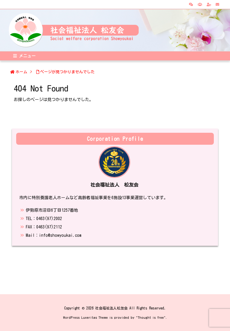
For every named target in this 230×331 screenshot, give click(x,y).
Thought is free (151, 317)
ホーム (21, 72)
